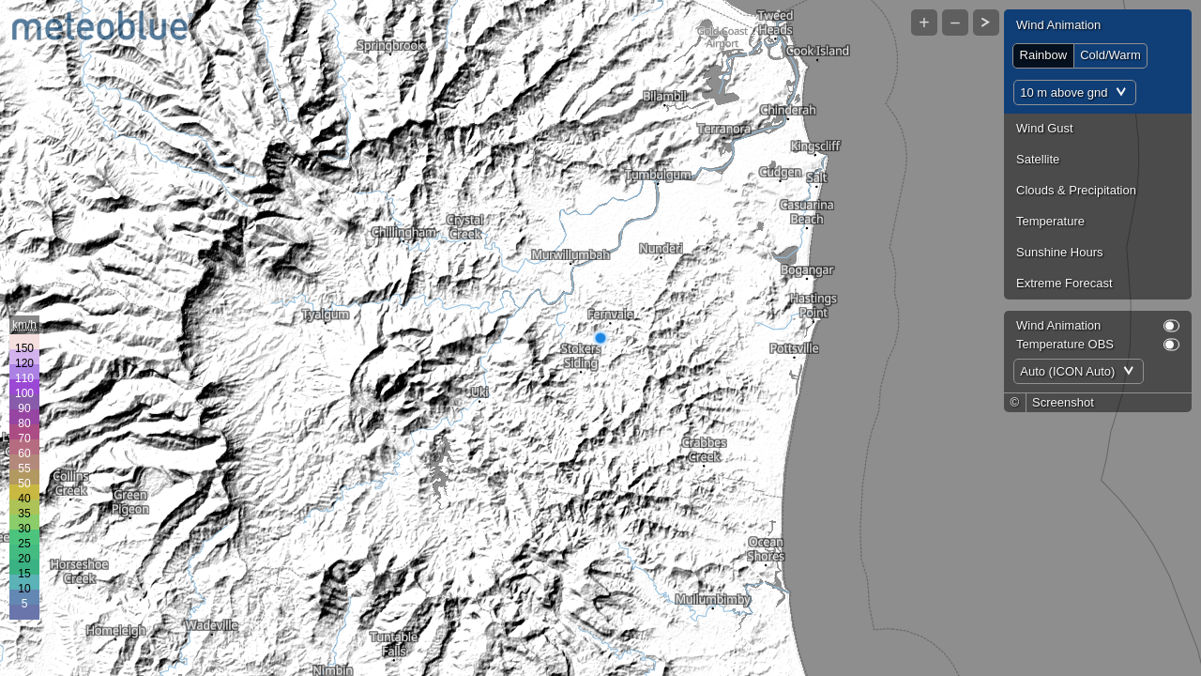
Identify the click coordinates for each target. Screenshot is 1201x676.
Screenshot (1063, 402)
